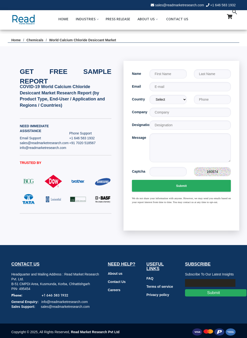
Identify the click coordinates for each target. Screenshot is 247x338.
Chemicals (35, 40)
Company (137, 112)
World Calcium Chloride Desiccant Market (82, 40)
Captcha (137, 171)
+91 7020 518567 (82, 143)
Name (136, 74)
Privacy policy (157, 294)
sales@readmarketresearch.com (179, 5)
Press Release (118, 19)
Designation (137, 125)
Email (136, 86)
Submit (181, 186)
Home (63, 19)
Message (137, 138)
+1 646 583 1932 (223, 5)
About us (115, 273)
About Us (147, 19)
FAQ (149, 278)
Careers (114, 290)
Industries (87, 19)
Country (137, 99)
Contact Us (177, 19)
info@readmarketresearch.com (43, 148)
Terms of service (159, 286)
